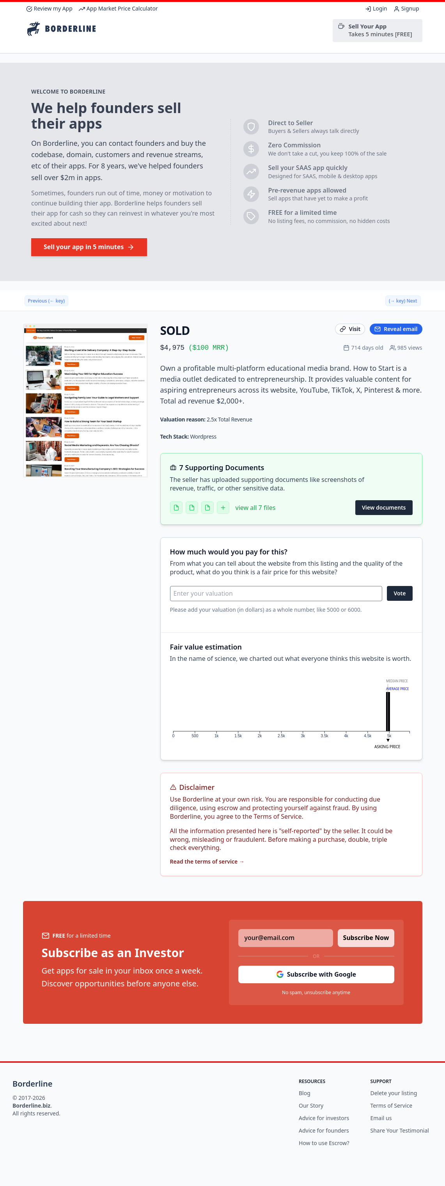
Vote (400, 593)
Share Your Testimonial (400, 1130)
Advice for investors (324, 1118)
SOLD (175, 330)
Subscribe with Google (316, 974)
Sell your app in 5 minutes (89, 247)
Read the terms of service (207, 861)
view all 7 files (256, 508)
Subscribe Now (366, 937)
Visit (350, 329)
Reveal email (395, 329)
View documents (384, 507)
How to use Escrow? (324, 1143)
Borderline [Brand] (32, 1083)
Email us (381, 1118)
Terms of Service (392, 1105)
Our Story (311, 1105)
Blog (304, 1093)
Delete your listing (394, 1093)
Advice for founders (324, 1130)
